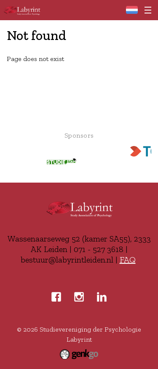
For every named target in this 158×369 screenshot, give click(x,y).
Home (132, 10)
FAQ (128, 260)
